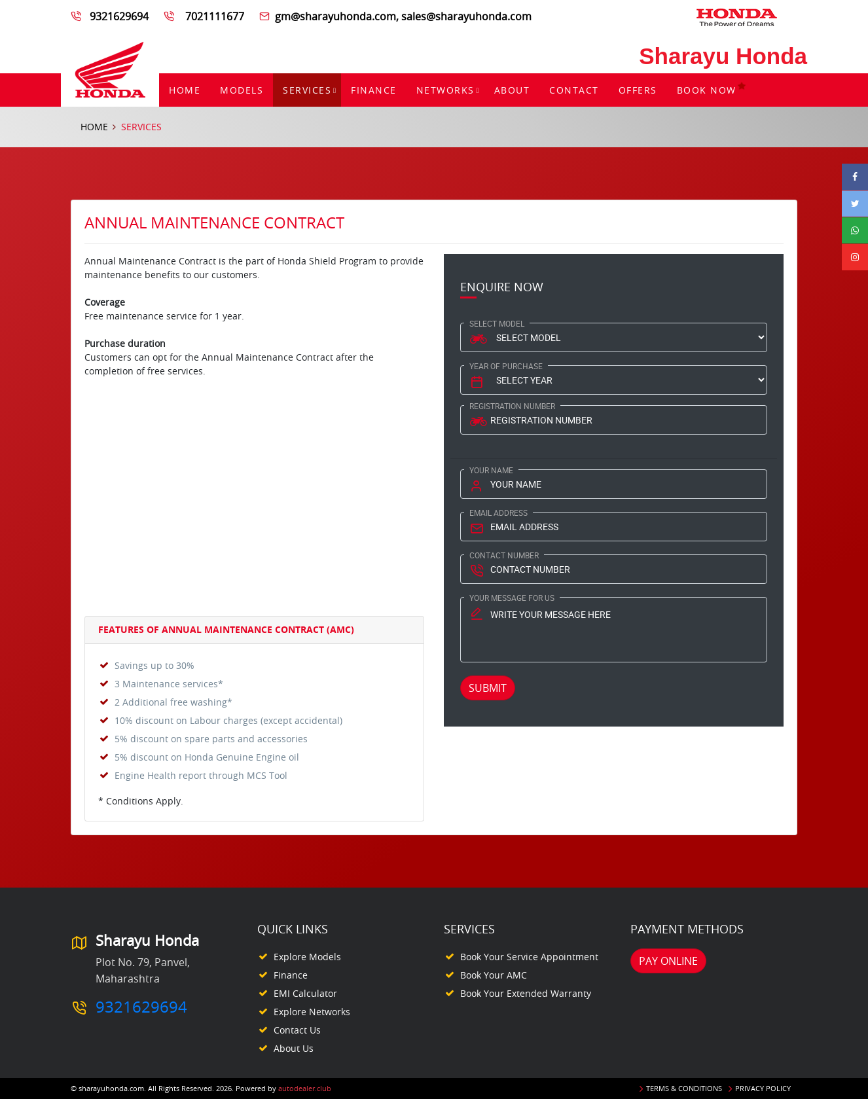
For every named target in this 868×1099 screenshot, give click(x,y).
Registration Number (512, 406)
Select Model (496, 323)
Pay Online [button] (668, 961)
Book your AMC (493, 975)
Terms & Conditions (684, 1088)
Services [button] (307, 90)
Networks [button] (445, 90)
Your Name (491, 470)
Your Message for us (511, 597)
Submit (488, 688)
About (512, 90)
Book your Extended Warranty (525, 993)
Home (184, 90)
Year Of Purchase (506, 366)
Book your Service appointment (529, 956)
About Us (294, 1048)
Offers (638, 90)
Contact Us (297, 1030)
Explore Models (307, 956)
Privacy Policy (763, 1088)
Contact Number (504, 555)
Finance (374, 90)
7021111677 (213, 16)
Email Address (498, 512)
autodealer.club (304, 1088)
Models (241, 90)
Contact (574, 90)
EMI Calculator (305, 993)
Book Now (712, 90)
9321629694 (120, 16)
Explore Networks (312, 1011)
